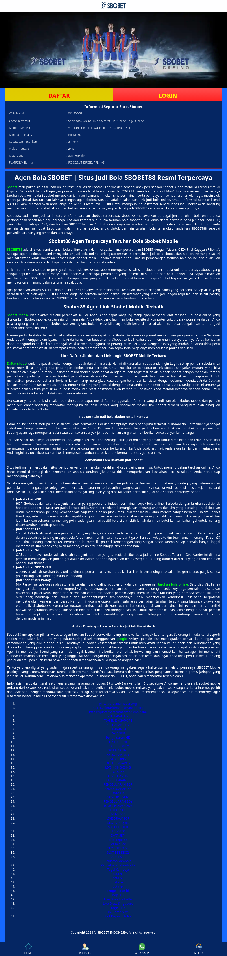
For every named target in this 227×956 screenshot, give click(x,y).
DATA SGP (118, 733)
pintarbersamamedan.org (118, 703)
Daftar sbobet (17, 363)
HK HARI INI (118, 742)
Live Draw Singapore (118, 903)
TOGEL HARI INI (118, 776)
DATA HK (118, 793)
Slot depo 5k (118, 840)
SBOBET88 (14, 249)
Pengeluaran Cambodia (118, 865)
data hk (117, 874)
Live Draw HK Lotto (118, 899)
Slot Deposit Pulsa (118, 916)
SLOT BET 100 (118, 827)
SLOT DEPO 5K (118, 848)
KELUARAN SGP (118, 729)
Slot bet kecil (118, 844)
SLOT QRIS (118, 759)
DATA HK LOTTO (118, 797)
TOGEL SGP (118, 810)
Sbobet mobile (18, 315)
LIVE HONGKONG (118, 767)
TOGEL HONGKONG (118, 805)
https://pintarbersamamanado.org (118, 708)
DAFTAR (59, 95)
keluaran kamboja (118, 861)
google (121, 639)
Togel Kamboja (118, 869)
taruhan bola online (173, 584)
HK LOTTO (118, 831)
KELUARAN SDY (118, 725)
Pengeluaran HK (118, 737)
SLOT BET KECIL (118, 852)
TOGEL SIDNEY (118, 746)
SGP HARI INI (118, 750)
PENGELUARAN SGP (117, 784)
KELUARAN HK (118, 716)
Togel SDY (118, 908)
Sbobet (12, 187)
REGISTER (85, 949)
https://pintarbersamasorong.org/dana (118, 712)
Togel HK (117, 895)
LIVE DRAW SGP (118, 818)
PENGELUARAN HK (118, 780)
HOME (28, 949)
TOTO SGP (118, 814)
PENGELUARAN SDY (118, 801)
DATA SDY (118, 835)
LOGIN (168, 95)
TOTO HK (117, 771)
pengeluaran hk (118, 891)
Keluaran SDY (118, 912)
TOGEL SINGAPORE (118, 720)
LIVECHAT (198, 949)
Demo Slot (118, 857)
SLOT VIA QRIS (118, 822)
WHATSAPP (142, 949)
